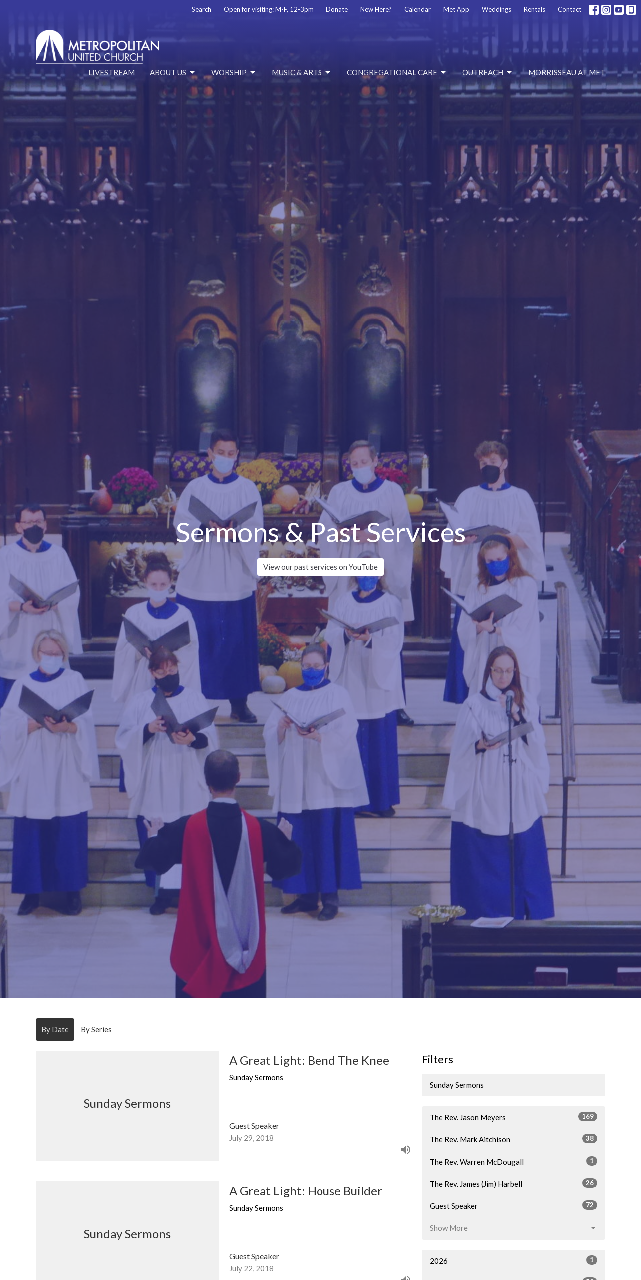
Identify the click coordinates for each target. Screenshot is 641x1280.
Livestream (111, 72)
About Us (173, 73)
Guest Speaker (513, 1205)
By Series (96, 1029)
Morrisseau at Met (566, 72)
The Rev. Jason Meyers (513, 1117)
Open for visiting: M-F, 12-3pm (269, 9)
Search (201, 9)
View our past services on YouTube (320, 566)
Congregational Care (397, 73)
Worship (234, 73)
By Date (55, 1029)
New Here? (376, 9)
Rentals (534, 9)
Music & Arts (302, 73)
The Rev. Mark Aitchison (513, 1139)
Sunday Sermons (457, 1084)
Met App (456, 9)
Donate (337, 9)
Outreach (487, 73)
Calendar (417, 9)
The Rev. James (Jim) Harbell (513, 1183)
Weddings (496, 9)
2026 (513, 1260)
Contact (569, 9)
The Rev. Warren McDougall (513, 1161)
